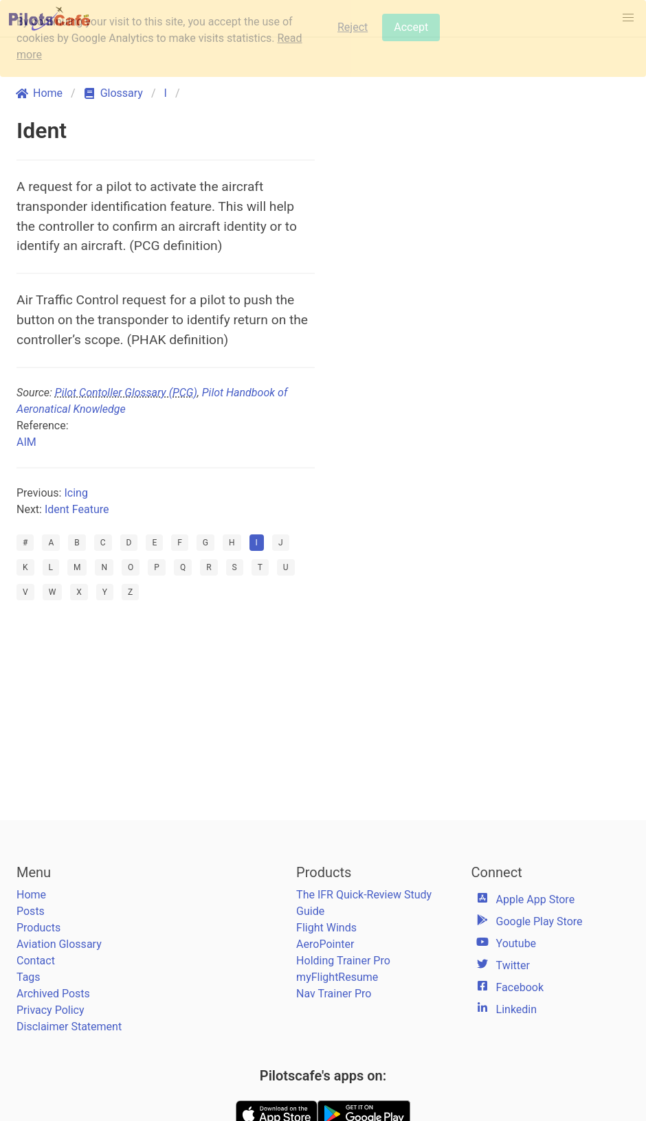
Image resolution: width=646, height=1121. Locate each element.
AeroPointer (325, 944)
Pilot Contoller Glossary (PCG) (126, 392)
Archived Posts (53, 993)
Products (38, 927)
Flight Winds (326, 927)
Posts (30, 911)
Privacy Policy (50, 1010)
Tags (28, 977)
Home (31, 894)
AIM (26, 442)
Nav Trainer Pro (333, 993)
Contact (35, 960)
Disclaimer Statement (69, 1026)
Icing (75, 492)
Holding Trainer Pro (343, 960)
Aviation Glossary (59, 944)
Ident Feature (77, 509)
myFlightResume (337, 977)
